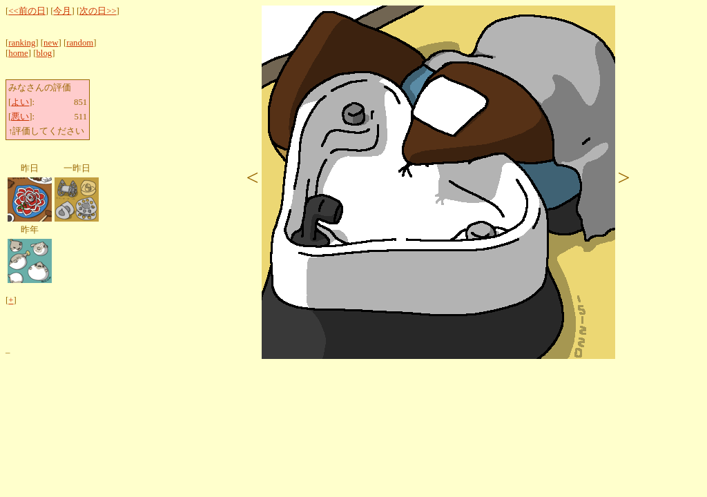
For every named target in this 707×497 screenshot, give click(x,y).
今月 (62, 11)
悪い (20, 116)
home (18, 53)
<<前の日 (26, 11)
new (50, 43)
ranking (21, 43)
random (79, 43)
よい (20, 102)
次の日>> (97, 11)
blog (44, 53)
